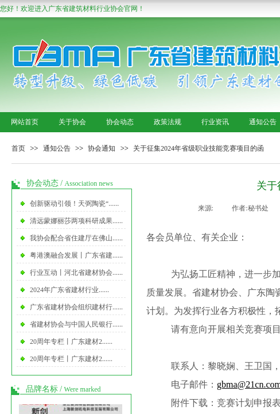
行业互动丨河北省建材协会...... (76, 273)
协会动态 (120, 122)
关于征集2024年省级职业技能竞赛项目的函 (198, 148)
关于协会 (72, 122)
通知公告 (57, 148)
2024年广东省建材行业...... (69, 290)
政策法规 (167, 122)
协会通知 (101, 148)
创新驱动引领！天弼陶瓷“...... (74, 204)
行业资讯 (215, 122)
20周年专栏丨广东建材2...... (71, 342)
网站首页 (24, 122)
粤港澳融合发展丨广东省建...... (76, 255)
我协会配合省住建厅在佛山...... (76, 238)
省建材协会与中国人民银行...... (76, 324)
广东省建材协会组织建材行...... (76, 307)
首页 (18, 148)
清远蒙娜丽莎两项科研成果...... (76, 221)
